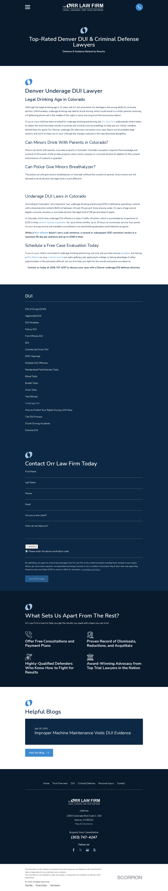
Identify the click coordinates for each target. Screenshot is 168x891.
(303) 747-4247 (84, 837)
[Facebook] (73, 850)
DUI (73, 783)
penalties (125, 253)
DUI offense (33, 257)
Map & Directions (84, 823)
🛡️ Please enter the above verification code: (47, 551)
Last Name (30, 482)
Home (46, 783)
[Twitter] (80, 850)
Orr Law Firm (108, 121)
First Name (30, 471)
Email (28, 504)
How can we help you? (36, 526)
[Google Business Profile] (87, 850)
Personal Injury (106, 783)
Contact (121, 783)
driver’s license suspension (52, 222)
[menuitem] (84, 309)
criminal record (55, 257)
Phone (28, 493)
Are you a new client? (36, 515)
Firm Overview (60, 783)
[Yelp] (94, 850)
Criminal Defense (86, 783)
